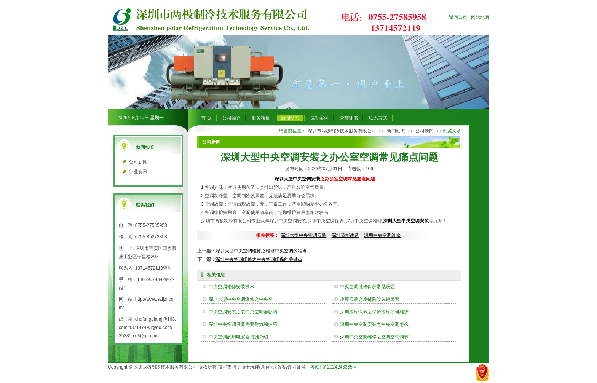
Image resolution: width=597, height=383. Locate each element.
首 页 (206, 118)
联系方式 (378, 118)
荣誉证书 (349, 118)
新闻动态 (290, 118)
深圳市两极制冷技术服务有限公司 (342, 131)
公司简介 (231, 118)
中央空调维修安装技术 (231, 286)
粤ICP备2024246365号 (333, 367)
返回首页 (458, 17)
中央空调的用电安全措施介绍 (238, 337)
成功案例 (319, 118)
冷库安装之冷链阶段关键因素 (369, 299)
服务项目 (261, 118)
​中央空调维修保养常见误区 (367, 286)
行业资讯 (138, 171)
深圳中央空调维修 (382, 235)
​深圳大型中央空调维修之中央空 (241, 299)
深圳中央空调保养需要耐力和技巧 (243, 324)
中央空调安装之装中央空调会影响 (243, 311)
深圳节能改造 (345, 235)
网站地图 (480, 17)
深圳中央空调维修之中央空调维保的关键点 (258, 259)
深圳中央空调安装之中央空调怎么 (374, 324)
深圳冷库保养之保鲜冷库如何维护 (374, 311)
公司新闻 (138, 161)
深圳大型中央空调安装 (297, 179)
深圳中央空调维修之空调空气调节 (374, 337)
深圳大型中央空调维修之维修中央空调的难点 (261, 251)
